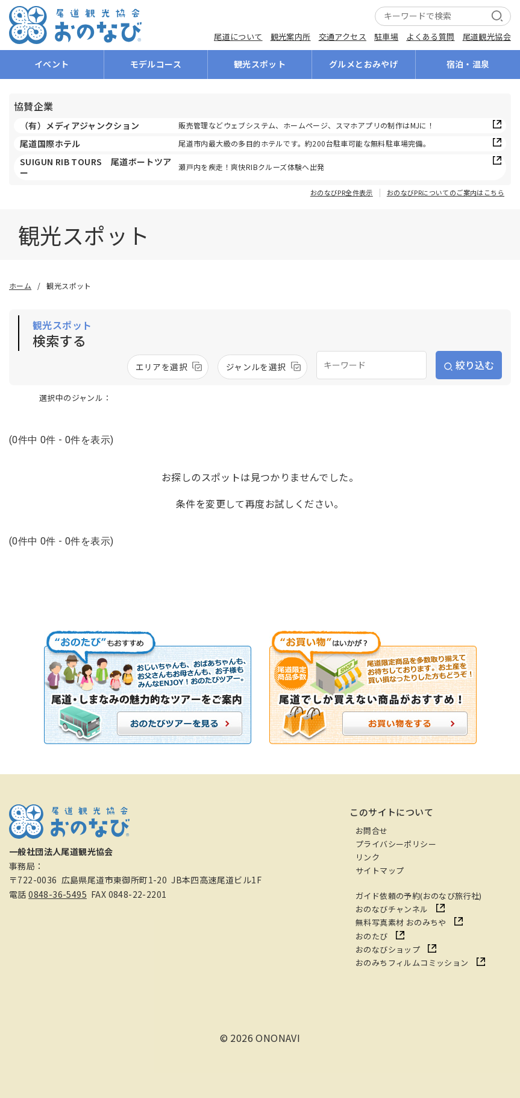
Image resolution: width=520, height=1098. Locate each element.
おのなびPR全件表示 (341, 193)
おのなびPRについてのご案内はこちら (445, 193)
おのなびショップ (388, 949)
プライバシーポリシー (396, 844)
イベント (51, 64)
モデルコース (155, 64)
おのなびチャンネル (392, 909)
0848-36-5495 (57, 894)
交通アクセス (342, 36)
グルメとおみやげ (363, 64)
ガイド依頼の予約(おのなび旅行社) (419, 895)
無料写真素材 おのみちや (401, 922)
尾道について (238, 36)
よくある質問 (430, 36)
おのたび (372, 936)
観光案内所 (291, 36)
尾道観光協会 (487, 36)
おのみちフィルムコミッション (412, 962)
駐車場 (386, 36)
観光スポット (260, 64)
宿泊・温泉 (468, 64)
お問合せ (372, 830)
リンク (368, 857)
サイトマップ (380, 870)
